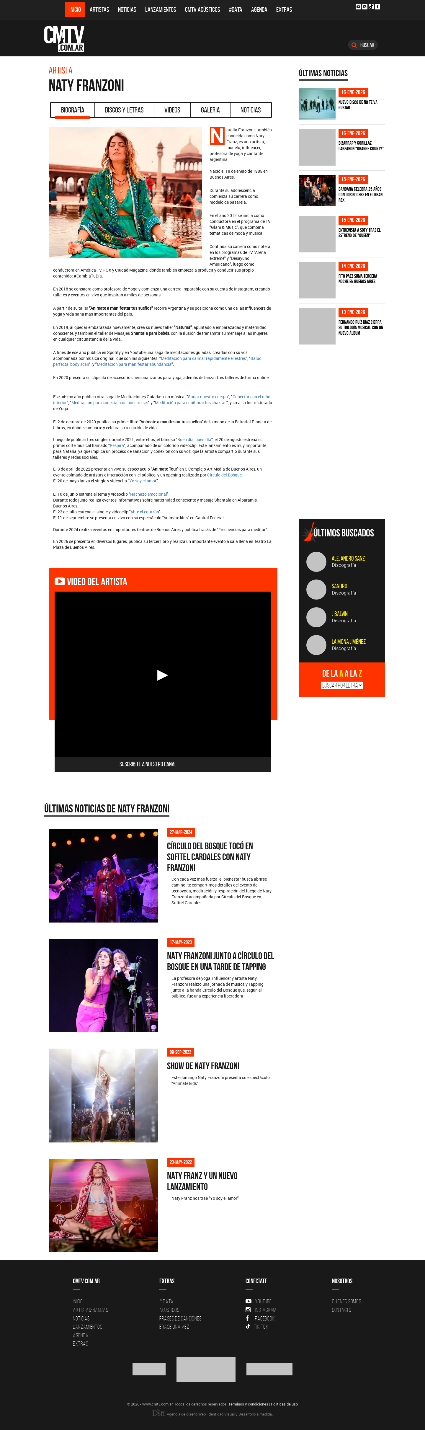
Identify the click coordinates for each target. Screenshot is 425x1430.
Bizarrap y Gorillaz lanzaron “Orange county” (361, 145)
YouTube (259, 1301)
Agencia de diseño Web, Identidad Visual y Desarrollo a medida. (212, 1414)
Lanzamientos (160, 9)
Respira (117, 445)
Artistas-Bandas (90, 1310)
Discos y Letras (124, 110)
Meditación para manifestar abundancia (134, 364)
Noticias (127, 9)
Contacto (342, 1310)
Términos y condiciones (248, 1404)
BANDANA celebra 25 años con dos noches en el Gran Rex (360, 194)
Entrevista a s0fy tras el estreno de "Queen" (360, 232)
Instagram (261, 1310)
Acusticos (169, 1310)
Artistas (99, 9)
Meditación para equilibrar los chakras (190, 402)
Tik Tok (257, 1326)
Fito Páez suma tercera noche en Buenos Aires (358, 278)
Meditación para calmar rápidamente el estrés (203, 358)
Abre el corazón (144, 512)
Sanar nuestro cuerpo (208, 396)
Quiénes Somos (346, 1301)
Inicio (75, 9)
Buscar (363, 45)
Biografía (72, 112)
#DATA (235, 9)
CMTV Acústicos (202, 9)
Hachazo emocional (148, 494)
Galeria (210, 110)
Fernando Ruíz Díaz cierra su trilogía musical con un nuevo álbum (361, 327)
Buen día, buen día (194, 439)
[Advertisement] (343, 473)
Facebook (260, 1318)
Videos (172, 110)
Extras (284, 9)
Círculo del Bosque (224, 475)
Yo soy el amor (142, 481)
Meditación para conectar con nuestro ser (109, 402)
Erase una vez (174, 1326)
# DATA (166, 1301)
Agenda (259, 9)
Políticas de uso (284, 1404)
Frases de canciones (180, 1318)
